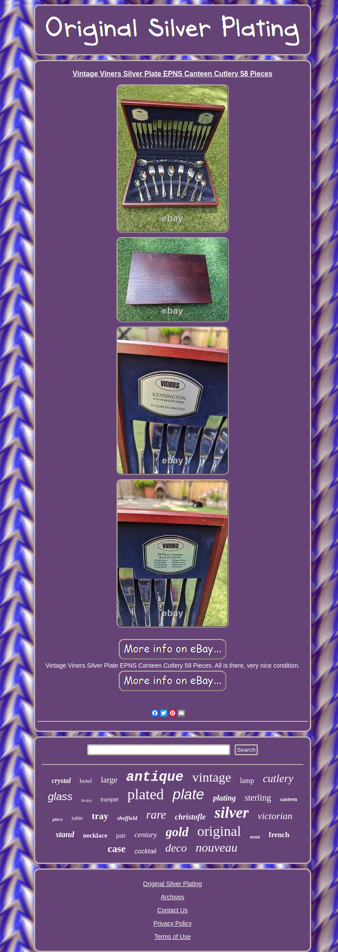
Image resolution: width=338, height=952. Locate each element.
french (278, 835)
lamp (247, 780)
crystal (61, 780)
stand (65, 834)
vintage (211, 777)
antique (155, 777)
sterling (258, 797)
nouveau (217, 847)
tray (100, 816)
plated (145, 794)
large (109, 779)
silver (231, 812)
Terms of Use (172, 936)
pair (121, 835)
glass (60, 796)
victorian (274, 815)
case (117, 848)
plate (188, 794)
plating (224, 798)
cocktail (145, 851)
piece (57, 819)
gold (177, 832)
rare (156, 814)
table (77, 818)
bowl (86, 781)
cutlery (278, 778)
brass (86, 800)
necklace (95, 835)
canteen (288, 799)
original (219, 831)
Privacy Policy (172, 923)
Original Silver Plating (172, 883)
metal (255, 836)
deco (176, 848)
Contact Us (172, 910)
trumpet (110, 800)
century (146, 835)
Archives (172, 897)
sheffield (127, 818)
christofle (190, 816)
